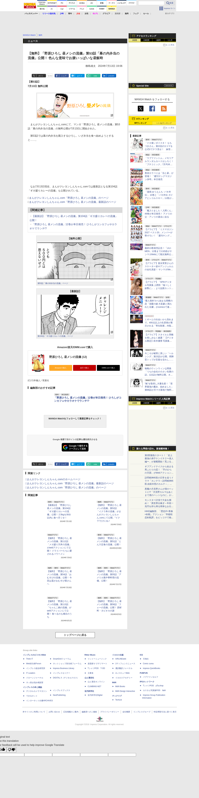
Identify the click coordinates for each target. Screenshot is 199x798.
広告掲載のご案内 (70, 712)
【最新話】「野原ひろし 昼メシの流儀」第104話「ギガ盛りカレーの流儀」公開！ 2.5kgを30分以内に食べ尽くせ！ (59, 511)
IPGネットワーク (147, 682)
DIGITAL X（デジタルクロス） (66, 678)
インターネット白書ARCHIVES (39, 701)
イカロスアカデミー (123, 678)
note (95, 76)
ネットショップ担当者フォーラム (67, 663)
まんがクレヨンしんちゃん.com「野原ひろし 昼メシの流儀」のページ (69, 198)
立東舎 (90, 673)
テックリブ (117, 696)
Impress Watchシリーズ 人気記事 (153, 399)
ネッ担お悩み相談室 (34, 682)
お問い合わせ (54, 712)
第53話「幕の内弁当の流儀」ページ (53, 283)
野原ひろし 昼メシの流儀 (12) (68, 357)
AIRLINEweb (120, 659)
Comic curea (148, 663)
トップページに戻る (75, 635)
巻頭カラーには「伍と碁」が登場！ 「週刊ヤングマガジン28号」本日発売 (159, 176)
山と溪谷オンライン (96, 682)
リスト (50, 76)
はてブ (79, 76)
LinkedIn (111, 76)
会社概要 (126, 712)
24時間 (146, 40)
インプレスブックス (61, 690)
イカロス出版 (118, 655)
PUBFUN (144, 673)
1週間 (158, 40)
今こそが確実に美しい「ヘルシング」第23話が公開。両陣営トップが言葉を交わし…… (159, 356)
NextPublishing (59, 695)
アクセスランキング (146, 36)
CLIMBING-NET (94, 686)
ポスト (41, 76)
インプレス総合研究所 (35, 668)
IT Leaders (30, 673)
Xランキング (142, 119)
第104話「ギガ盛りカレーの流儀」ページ (55, 336)
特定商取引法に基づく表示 (165, 712)
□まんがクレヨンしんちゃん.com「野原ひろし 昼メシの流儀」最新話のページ (69, 483)
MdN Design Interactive (125, 691)
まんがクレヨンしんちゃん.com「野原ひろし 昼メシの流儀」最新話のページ (72, 202)
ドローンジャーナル (34, 678)
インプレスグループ (141, 712)
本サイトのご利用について (34, 712)
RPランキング (140, 123)
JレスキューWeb (122, 673)
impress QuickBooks (151, 668)
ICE (141, 655)
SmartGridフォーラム (62, 659)
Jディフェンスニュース (125, 663)
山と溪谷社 (89, 678)
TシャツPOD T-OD (96, 668)
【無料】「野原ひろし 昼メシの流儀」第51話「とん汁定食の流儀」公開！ (109, 541)
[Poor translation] (11, 749)
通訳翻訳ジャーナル (123, 668)
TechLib (118, 700)
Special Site (142, 85)
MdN (114, 682)
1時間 (134, 40)
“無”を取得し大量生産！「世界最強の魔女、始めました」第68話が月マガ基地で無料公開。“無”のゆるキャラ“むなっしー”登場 (159, 389)
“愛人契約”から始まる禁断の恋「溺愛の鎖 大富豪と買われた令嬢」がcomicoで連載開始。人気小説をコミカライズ (159, 307)
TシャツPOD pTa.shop (153, 686)
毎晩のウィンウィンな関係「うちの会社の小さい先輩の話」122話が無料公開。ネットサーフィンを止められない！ (159, 374)
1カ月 (170, 40)
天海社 (146, 659)
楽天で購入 (84, 368)
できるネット (32, 696)
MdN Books (120, 686)
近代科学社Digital (95, 695)
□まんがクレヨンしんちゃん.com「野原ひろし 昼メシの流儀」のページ (65, 487)
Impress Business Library (63, 668)
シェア (63, 76)
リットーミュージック (97, 659)
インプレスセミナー (61, 673)
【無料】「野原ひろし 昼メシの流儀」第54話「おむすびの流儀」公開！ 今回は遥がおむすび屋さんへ (59, 577)
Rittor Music (90, 655)
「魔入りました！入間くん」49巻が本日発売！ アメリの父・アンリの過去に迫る (159, 213)
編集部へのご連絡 (89, 712)
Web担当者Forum (33, 663)
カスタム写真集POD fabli (154, 690)
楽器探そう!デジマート (97, 663)
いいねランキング (164, 123)
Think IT (29, 659)
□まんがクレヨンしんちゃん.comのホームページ (52, 479)
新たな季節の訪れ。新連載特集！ (152, 448)
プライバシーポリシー (109, 712)
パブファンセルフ (150, 677)
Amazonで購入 (60, 368)
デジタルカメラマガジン (36, 691)
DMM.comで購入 (108, 368)
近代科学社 (89, 691)
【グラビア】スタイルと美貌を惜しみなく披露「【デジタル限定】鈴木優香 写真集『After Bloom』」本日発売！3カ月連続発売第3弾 (159, 340)
